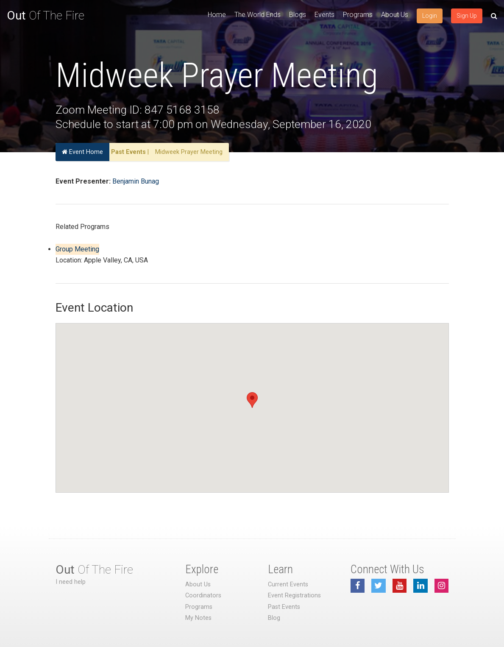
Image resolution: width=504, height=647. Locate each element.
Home (217, 15)
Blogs (297, 15)
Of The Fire (45, 15)
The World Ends (257, 15)
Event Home (82, 152)
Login (429, 15)
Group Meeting (77, 249)
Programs (358, 15)
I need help (71, 582)
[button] (252, 400)
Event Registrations (294, 595)
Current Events (288, 584)
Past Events (128, 152)
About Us (394, 15)
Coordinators (203, 595)
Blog (274, 618)
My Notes (198, 618)
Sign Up (467, 15)
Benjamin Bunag (135, 181)
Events (324, 15)
